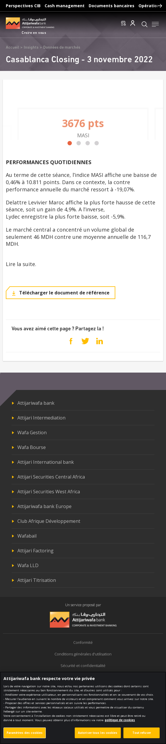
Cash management (65, 5)
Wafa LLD (28, 565)
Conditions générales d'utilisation (83, 654)
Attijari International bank (45, 462)
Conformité (83, 642)
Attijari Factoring (35, 550)
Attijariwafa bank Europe (44, 506)
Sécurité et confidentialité (83, 665)
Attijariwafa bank (35, 403)
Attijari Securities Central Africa (51, 477)
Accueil (12, 47)
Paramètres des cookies (25, 736)
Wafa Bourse (31, 447)
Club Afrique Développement (48, 521)
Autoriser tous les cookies (98, 736)
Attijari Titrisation (36, 580)
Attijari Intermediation (41, 418)
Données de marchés (61, 47)
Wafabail (27, 536)
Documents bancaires (111, 5)
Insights (31, 47)
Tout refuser (141, 736)
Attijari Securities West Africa (48, 491)
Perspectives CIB (23, 5)
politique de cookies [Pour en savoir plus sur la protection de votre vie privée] (120, 723)
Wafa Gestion (32, 432)
